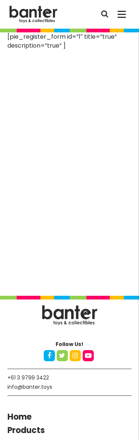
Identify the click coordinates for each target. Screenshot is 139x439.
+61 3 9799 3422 (28, 377)
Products (26, 430)
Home (19, 417)
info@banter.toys (29, 387)
